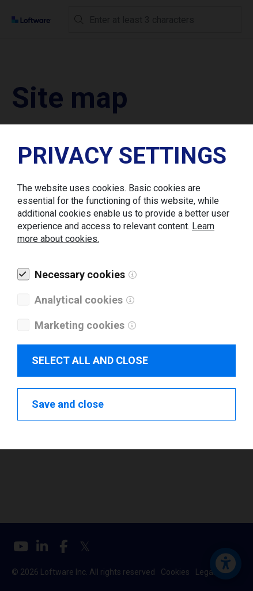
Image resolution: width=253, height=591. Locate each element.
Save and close (68, 404)
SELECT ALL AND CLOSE (90, 360)
